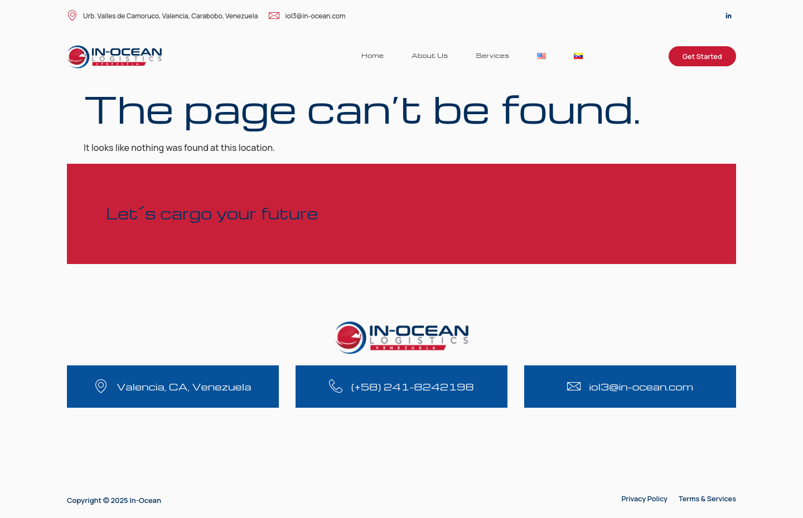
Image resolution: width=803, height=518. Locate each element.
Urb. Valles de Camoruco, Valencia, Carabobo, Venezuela (162, 16)
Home (372, 55)
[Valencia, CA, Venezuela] (101, 386)
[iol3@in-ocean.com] (574, 386)
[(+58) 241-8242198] (336, 386)
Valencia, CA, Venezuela (184, 386)
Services (492, 55)
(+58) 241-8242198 (412, 386)
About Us (429, 55)
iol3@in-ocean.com (307, 16)
